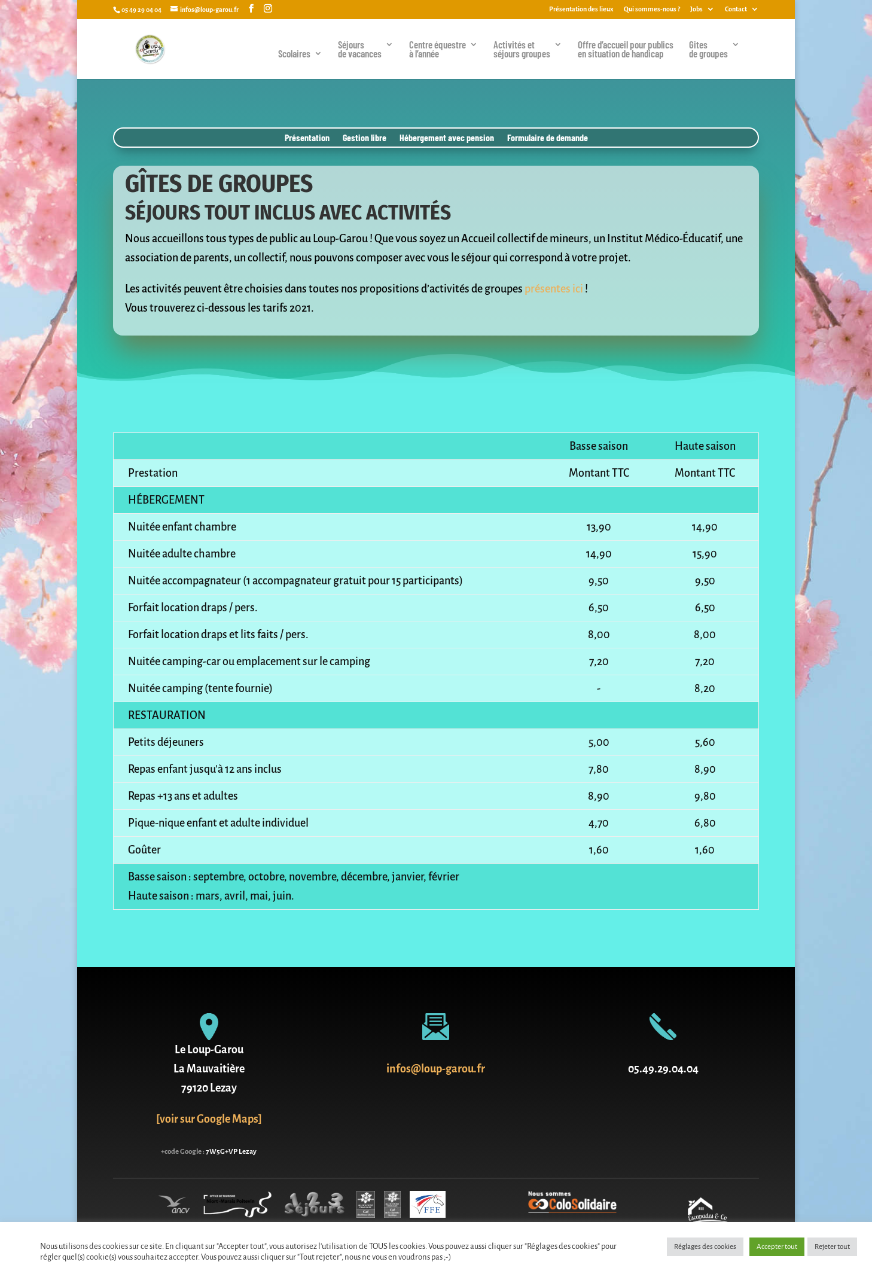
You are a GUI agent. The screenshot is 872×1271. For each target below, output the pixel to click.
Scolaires (294, 54)
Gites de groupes (708, 49)
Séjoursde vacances (360, 49)
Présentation (307, 138)
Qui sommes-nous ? (652, 9)
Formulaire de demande (547, 138)
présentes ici (554, 289)
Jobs (696, 9)
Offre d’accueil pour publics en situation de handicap (625, 49)
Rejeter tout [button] (832, 1247)
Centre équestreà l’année (437, 49)
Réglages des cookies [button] (705, 1247)
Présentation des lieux (581, 9)
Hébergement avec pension (447, 138)
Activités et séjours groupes (521, 49)
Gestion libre (364, 138)
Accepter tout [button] (777, 1247)
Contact (736, 9)
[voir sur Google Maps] (209, 1119)
